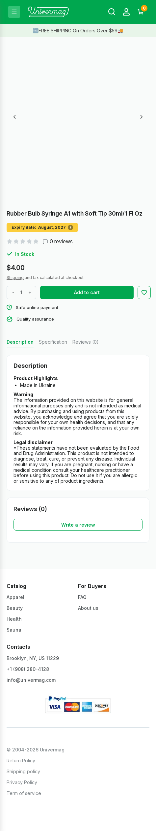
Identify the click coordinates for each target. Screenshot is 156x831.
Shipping (15, 277)
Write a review (78, 525)
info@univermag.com (31, 680)
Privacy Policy (22, 782)
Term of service (24, 793)
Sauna (14, 630)
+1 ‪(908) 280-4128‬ (28, 669)
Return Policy (21, 760)
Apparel (15, 597)
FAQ (82, 597)
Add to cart (87, 292)
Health (14, 619)
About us (88, 608)
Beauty (15, 608)
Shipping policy (23, 771)
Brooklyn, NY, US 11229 (33, 658)
